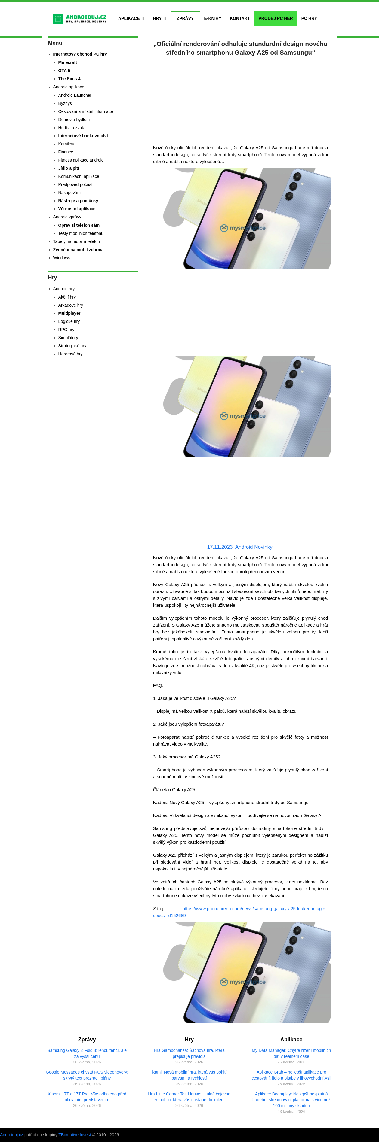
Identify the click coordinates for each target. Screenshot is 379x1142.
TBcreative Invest (74, 1134)
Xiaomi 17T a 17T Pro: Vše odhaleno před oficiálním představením (87, 1097)
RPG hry (66, 329)
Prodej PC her (275, 18)
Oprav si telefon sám (79, 225)
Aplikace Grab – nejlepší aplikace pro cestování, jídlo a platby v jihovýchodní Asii (291, 1075)
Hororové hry (70, 353)
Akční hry (67, 297)
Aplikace (129, 18)
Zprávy (185, 18)
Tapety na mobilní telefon (76, 241)
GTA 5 (64, 70)
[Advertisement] (240, 99)
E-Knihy (212, 18)
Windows (61, 257)
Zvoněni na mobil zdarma (78, 249)
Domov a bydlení (74, 119)
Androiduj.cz (11, 1134)
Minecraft (67, 62)
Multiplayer (69, 313)
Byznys (65, 103)
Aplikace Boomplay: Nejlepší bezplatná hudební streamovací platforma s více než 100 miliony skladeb (291, 1100)
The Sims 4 (69, 78)
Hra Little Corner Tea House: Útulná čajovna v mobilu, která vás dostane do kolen (189, 1097)
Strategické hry (72, 345)
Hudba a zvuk (71, 127)
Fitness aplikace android (81, 160)
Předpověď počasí (75, 184)
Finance (65, 152)
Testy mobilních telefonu (80, 233)
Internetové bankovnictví (83, 135)
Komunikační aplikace (78, 176)
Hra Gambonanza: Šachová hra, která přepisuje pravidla (189, 1053)
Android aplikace (69, 86)
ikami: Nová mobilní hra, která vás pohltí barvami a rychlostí (189, 1075)
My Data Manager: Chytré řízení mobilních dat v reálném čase (291, 1053)
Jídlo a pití (68, 168)
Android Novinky (254, 547)
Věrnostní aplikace (77, 208)
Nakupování (69, 192)
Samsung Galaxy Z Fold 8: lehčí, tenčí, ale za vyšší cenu (87, 1053)
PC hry (309, 18)
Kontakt (240, 18)
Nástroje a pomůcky (78, 200)
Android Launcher (75, 95)
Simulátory (68, 337)
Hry (157, 18)
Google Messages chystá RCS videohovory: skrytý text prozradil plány (87, 1075)
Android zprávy (67, 216)
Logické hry (69, 321)
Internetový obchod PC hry (80, 54)
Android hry (64, 288)
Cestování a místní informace (85, 111)
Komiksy (66, 143)
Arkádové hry (70, 305)
